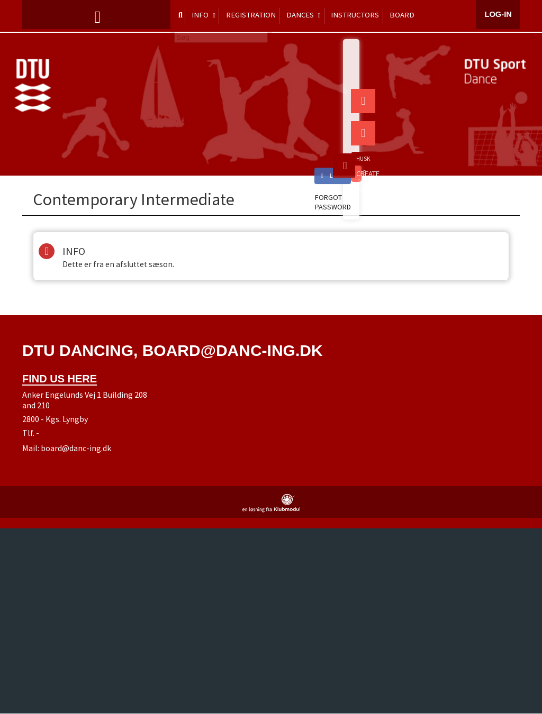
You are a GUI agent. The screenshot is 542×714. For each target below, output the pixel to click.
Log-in (498, 15)
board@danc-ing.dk (76, 448)
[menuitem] (38, 16)
